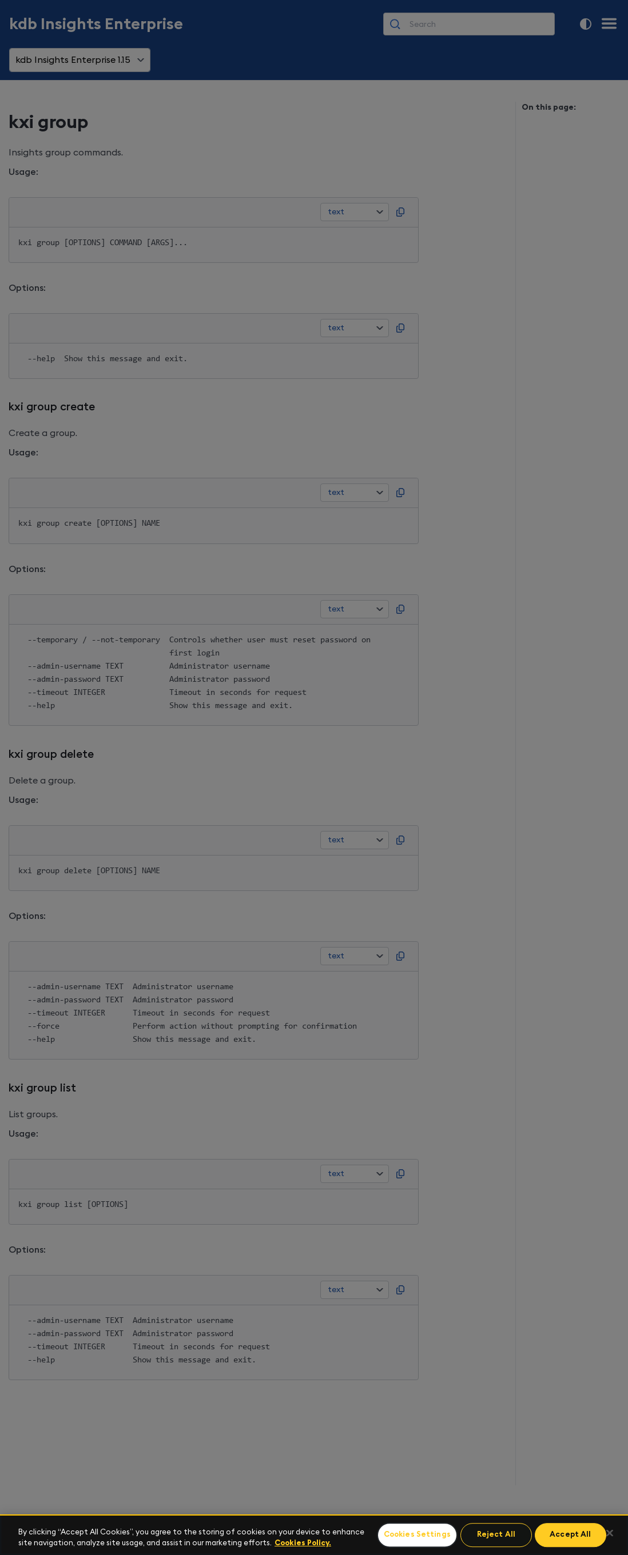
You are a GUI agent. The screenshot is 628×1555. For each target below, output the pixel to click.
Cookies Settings (417, 1535)
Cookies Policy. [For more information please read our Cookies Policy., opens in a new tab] (303, 1543)
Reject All (496, 1535)
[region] (314, 1534)
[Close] (609, 1533)
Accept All (570, 1535)
